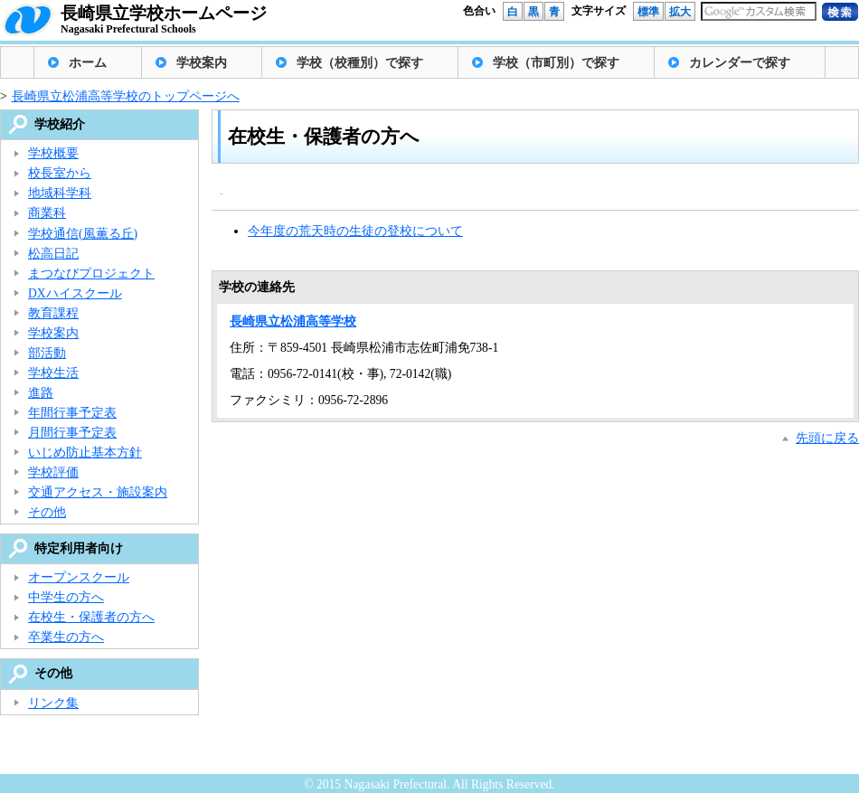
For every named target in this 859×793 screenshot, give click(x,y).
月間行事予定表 (72, 432)
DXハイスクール (75, 293)
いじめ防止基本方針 (85, 452)
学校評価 (53, 472)
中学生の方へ (66, 597)
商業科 (47, 213)
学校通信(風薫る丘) (82, 234)
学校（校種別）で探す (360, 63)
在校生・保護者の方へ (91, 617)
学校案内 (201, 63)
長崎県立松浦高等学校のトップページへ (126, 96)
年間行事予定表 (72, 413)
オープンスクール (78, 577)
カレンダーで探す (739, 63)
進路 (40, 393)
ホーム (88, 63)
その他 (47, 512)
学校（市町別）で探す (556, 63)
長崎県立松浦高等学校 (293, 321)
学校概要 (53, 153)
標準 (648, 11)
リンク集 (53, 703)
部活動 (47, 353)
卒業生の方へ (66, 637)
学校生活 (53, 373)
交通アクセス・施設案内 (97, 492)
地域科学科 (59, 193)
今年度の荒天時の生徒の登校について (355, 231)
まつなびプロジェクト (91, 273)
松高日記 (53, 253)
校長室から (59, 173)
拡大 (680, 11)
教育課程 (53, 313)
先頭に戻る (827, 438)
